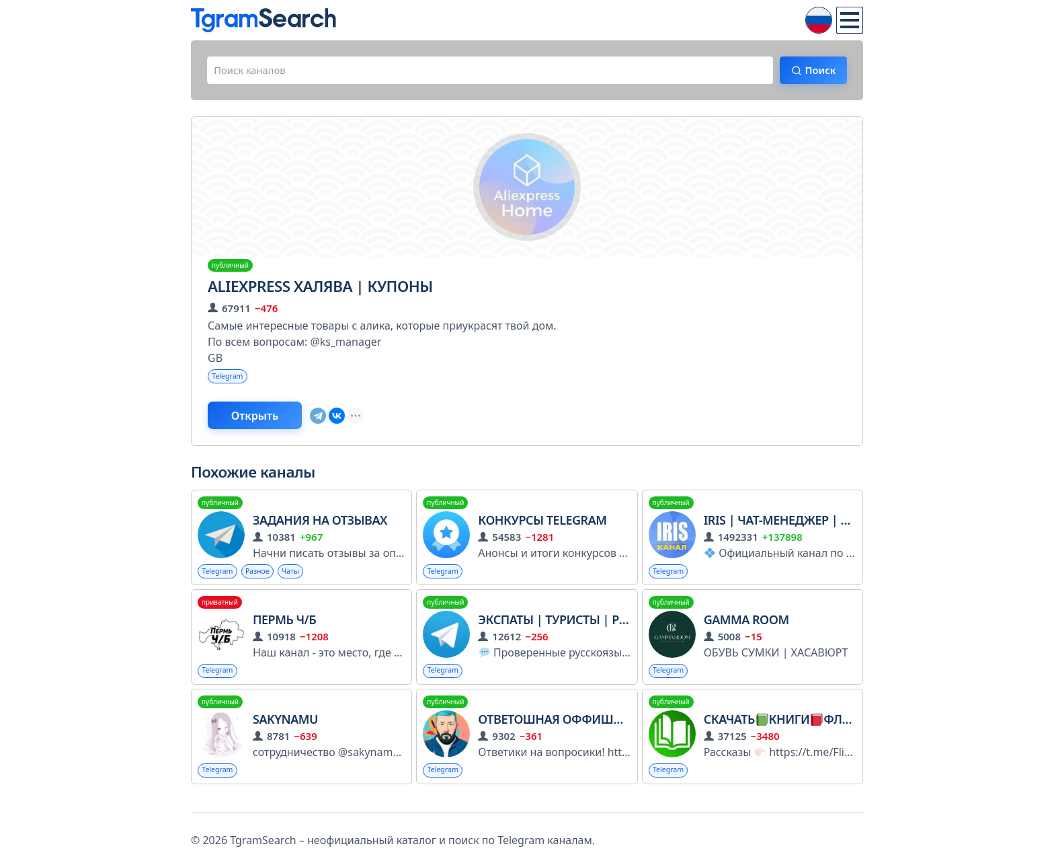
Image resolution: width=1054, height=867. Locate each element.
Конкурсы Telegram (542, 528)
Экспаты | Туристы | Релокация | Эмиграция (624, 629)
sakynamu (285, 730)
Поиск (814, 72)
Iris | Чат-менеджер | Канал (792, 528)
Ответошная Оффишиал (558, 730)
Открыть (266, 422)
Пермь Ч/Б (284, 629)
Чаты (301, 579)
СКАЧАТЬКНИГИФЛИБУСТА (795, 730)
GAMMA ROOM (746, 629)
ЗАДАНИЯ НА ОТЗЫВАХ (320, 528)
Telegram (230, 380)
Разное (265, 579)
